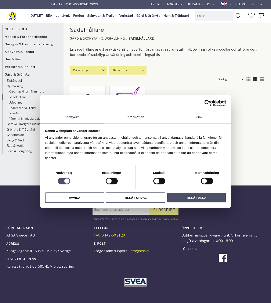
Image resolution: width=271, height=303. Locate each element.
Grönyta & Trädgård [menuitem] (21, 129)
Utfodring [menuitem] (15, 102)
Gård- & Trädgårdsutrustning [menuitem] (27, 124)
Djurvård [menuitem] (14, 113)
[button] (251, 15)
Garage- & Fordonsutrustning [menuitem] (29, 44)
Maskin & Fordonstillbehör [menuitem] (26, 37)
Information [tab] (135, 117)
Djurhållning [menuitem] (15, 86)
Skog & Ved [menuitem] (15, 140)
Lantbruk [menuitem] (63, 16)
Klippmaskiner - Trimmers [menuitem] (26, 91)
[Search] (238, 16)
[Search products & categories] (214, 16)
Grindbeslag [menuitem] (15, 135)
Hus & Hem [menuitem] (13, 59)
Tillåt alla (196, 197)
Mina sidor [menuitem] (174, 4)
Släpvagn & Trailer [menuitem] (101, 16)
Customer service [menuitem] (199, 4)
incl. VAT (241, 4)
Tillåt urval (135, 197)
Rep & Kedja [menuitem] (15, 146)
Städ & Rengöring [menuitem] (19, 151)
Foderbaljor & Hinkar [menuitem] (22, 107)
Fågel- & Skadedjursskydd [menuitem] (26, 118)
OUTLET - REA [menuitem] (41, 16)
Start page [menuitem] (155, 4)
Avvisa (74, 197)
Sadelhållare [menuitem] (17, 97)
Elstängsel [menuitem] (14, 81)
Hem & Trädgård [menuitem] (176, 16)
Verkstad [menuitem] (126, 16)
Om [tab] (199, 117)
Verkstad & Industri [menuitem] (20, 67)
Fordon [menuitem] (78, 16)
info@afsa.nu (140, 251)
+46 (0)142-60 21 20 (109, 235)
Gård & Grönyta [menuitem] (148, 16)
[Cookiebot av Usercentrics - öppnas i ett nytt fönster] (207, 103)
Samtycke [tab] (72, 117)
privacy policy (170, 218)
